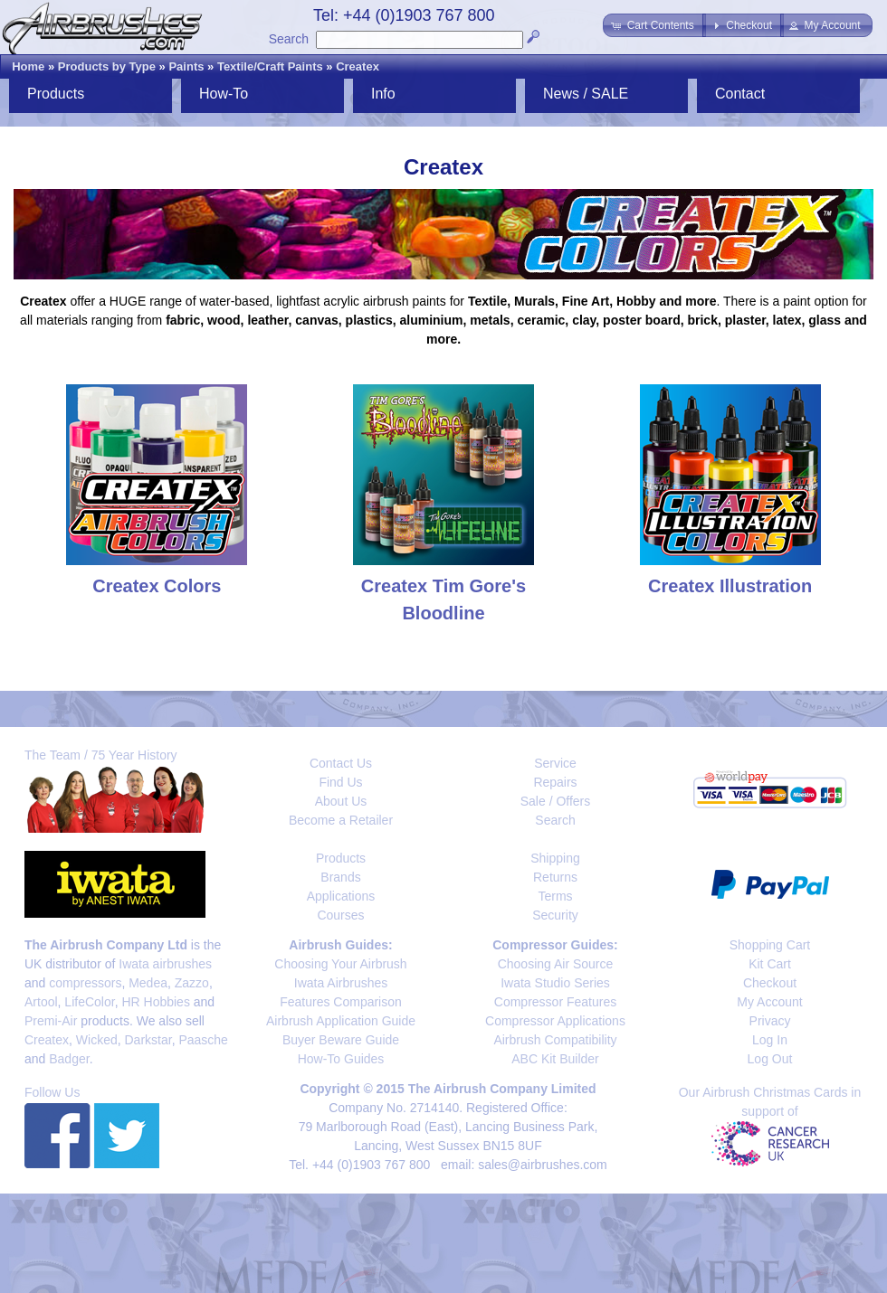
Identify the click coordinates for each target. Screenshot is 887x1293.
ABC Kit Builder (554, 1059)
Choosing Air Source (556, 964)
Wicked (97, 1040)
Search (289, 39)
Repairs (555, 782)
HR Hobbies (155, 1002)
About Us (341, 801)
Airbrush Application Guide (340, 1021)
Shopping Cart (770, 945)
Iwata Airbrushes (341, 983)
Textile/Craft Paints (270, 66)
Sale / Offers (555, 801)
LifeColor (89, 1002)
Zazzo (192, 983)
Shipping (555, 858)
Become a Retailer (341, 820)
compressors (85, 983)
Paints (186, 66)
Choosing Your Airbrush (340, 964)
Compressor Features (555, 1002)
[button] (654, 25)
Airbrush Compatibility (554, 1040)
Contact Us (341, 763)
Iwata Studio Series (555, 983)
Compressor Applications (555, 1021)
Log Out (770, 1059)
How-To (223, 93)
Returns (555, 877)
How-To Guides (341, 1059)
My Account (769, 1002)
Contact (740, 93)
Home (28, 66)
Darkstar (148, 1040)
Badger (69, 1059)
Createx (357, 66)
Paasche (202, 1040)
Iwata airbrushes (165, 964)
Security (555, 915)
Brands (340, 877)
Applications (341, 896)
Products (55, 93)
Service (555, 763)
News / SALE (585, 93)
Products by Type (107, 66)
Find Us (340, 782)
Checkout (769, 983)
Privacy (770, 1021)
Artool (41, 1002)
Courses (340, 915)
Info (383, 93)
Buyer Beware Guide (340, 1040)
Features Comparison (341, 1002)
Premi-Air (50, 1021)
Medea (148, 983)
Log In (769, 1040)
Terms (555, 896)
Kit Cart (770, 964)
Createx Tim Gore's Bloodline (443, 586)
